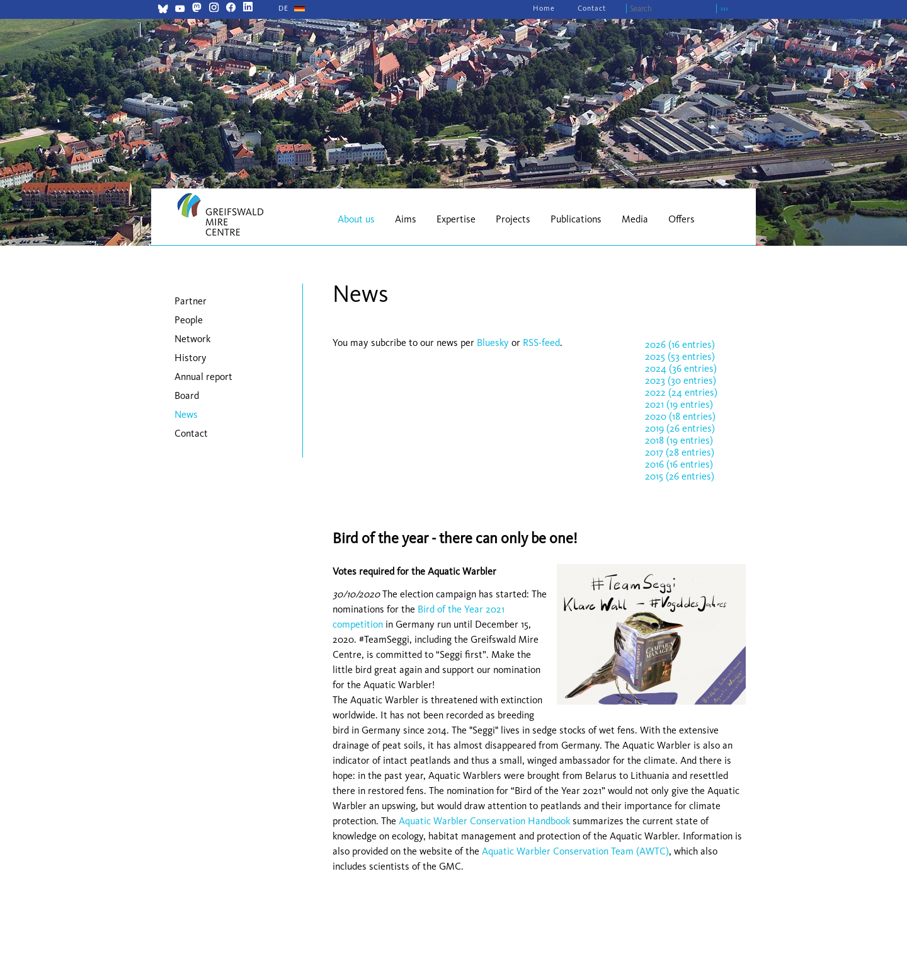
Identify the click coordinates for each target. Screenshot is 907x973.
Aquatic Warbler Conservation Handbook (484, 821)
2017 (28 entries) (679, 452)
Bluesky (494, 342)
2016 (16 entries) (679, 464)
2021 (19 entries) (679, 404)
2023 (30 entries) (680, 380)
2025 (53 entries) (680, 356)
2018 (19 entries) (679, 440)
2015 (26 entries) (679, 476)
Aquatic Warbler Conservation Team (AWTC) (575, 851)
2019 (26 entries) (680, 428)
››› (724, 8)
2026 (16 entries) (680, 344)
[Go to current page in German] (283, 8)
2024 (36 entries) (681, 368)
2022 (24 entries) (681, 392)
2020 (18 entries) (680, 416)
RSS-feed (541, 342)
